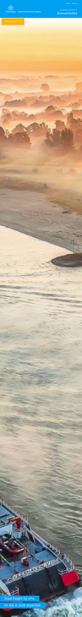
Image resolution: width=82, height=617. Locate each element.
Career (68, 3)
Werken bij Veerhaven (13, 21)
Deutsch (74, 3)
